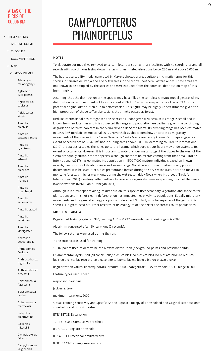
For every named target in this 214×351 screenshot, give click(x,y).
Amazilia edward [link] (23, 157)
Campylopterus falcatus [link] (27, 336)
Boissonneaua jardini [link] (27, 293)
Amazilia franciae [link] (23, 178)
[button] (210, 5)
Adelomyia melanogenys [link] (26, 82)
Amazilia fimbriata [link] (23, 168)
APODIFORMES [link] (23, 73)
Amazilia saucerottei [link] (25, 200)
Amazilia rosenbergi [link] (25, 189)
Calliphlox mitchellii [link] (24, 325)
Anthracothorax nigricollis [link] (28, 261)
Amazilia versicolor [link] (24, 218)
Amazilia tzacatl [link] (27, 209)
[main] (102, 30)
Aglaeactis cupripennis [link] (25, 93)
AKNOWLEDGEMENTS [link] (24, 44)
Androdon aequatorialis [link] (26, 240)
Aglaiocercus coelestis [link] (26, 103)
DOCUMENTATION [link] (23, 59)
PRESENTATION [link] (18, 37)
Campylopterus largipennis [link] (27, 347)
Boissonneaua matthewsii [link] (27, 304)
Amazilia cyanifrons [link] (24, 146)
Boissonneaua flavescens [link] (27, 282)
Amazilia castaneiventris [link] (27, 136)
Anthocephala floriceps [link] (26, 250)
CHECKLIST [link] (18, 51)
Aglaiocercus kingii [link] (26, 114)
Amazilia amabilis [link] (23, 125)
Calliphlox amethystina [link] (25, 315)
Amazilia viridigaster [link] (25, 229)
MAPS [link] (14, 66)
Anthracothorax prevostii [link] (28, 272)
